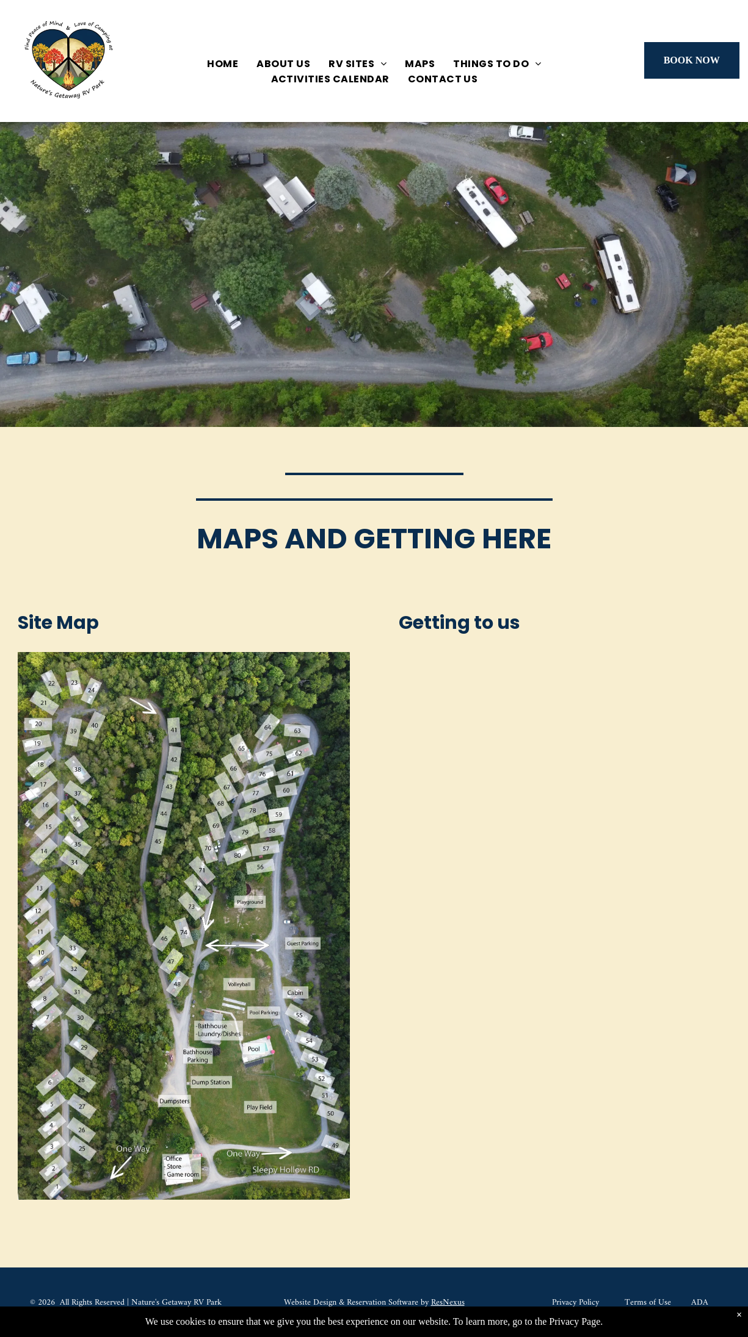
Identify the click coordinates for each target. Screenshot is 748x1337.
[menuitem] (222, 63)
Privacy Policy (575, 1302)
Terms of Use (648, 1302)
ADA (699, 1302)
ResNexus (448, 1302)
